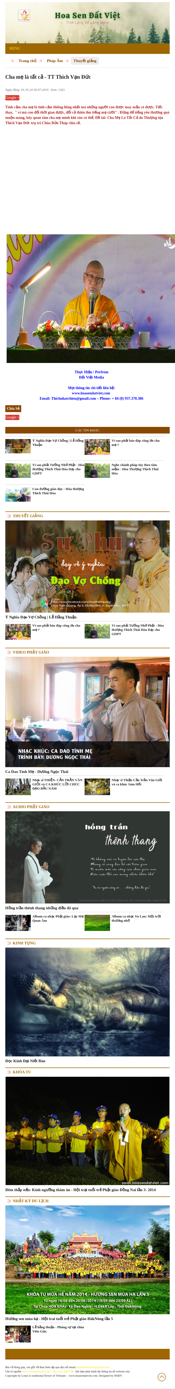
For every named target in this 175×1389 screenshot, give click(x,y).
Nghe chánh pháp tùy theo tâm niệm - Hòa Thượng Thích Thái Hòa (135, 469)
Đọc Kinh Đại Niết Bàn (25, 1061)
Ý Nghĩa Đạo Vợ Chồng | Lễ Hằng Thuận (58, 443)
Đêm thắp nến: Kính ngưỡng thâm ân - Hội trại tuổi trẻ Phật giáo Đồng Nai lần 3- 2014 (80, 1190)
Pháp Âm (55, 61)
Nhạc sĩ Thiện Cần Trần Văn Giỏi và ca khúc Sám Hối (137, 782)
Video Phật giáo (31, 652)
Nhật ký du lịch (31, 1201)
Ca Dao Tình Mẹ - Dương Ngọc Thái (36, 772)
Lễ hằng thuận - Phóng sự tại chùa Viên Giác (58, 1329)
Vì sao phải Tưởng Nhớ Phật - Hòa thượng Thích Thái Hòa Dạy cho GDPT (58, 469)
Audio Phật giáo (31, 807)
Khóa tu (22, 1072)
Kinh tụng (24, 943)
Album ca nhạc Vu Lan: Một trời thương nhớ (136, 918)
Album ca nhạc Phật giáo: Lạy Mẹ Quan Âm (58, 918)
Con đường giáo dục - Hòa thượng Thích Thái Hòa (58, 491)
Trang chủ (27, 61)
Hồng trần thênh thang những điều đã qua (41, 908)
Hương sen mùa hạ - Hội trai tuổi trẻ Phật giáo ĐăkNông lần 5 (59, 1319)
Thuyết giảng (84, 61)
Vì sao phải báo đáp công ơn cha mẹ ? (136, 443)
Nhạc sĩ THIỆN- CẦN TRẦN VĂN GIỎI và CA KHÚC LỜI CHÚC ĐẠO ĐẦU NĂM (57, 784)
